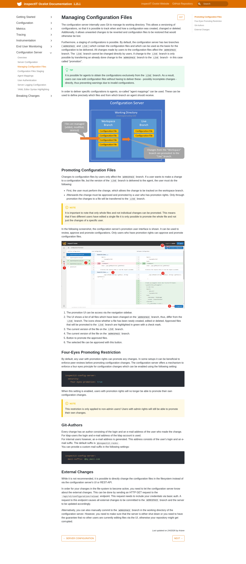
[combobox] (216, 3)
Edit (181, 17)
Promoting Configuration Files (208, 17)
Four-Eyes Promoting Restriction (208, 21)
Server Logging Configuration (32, 85)
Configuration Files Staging (31, 71)
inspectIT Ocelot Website (162, 3)
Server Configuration (28, 62)
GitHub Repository (189, 3)
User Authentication (27, 80)
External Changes (202, 30)
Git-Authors (199, 25)
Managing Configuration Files (32, 66)
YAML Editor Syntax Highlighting (33, 89)
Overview (22, 57)
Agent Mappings (25, 75)
